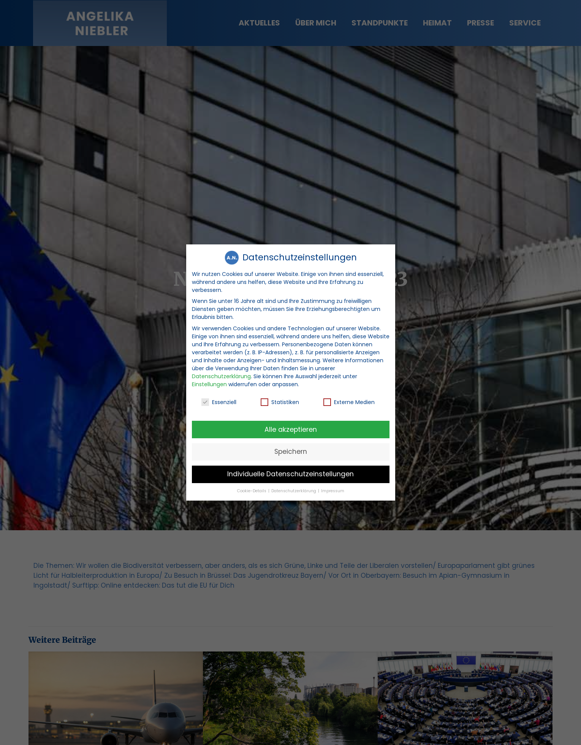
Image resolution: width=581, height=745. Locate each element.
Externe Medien (349, 398)
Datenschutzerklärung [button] (294, 487)
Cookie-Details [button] (252, 487)
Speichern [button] (290, 447)
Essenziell (218, 398)
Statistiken (280, 398)
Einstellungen (209, 380)
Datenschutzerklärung (221, 372)
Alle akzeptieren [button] (290, 425)
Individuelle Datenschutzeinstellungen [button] (290, 469)
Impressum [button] (332, 487)
